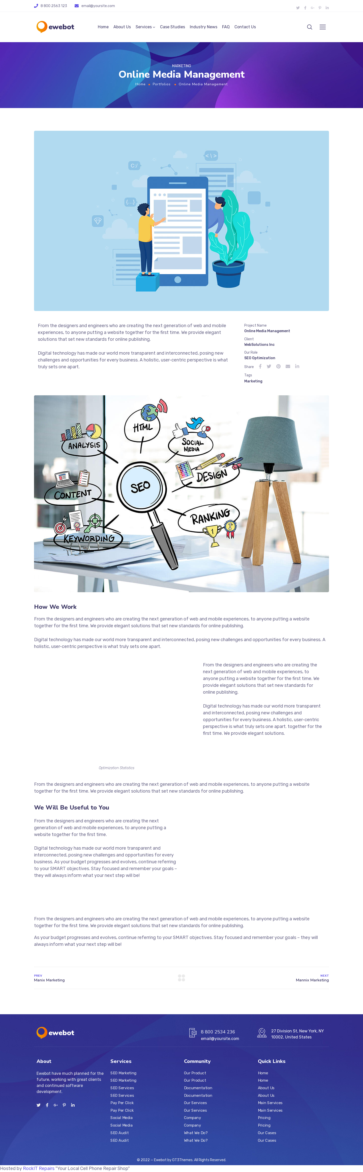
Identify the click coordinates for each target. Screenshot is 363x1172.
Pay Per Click (122, 1103)
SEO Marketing (123, 1073)
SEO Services (122, 1087)
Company (192, 1117)
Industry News (203, 26)
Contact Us (245, 26)
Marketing (253, 381)
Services (144, 26)
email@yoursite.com (98, 6)
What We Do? (195, 1132)
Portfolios (162, 84)
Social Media (121, 1117)
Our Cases (267, 1132)
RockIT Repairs (38, 1168)
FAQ (226, 26)
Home (103, 26)
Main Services (270, 1103)
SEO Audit (119, 1132)
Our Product (195, 1073)
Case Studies (172, 26)
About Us (122, 26)
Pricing (264, 1117)
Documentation (198, 1087)
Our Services (195, 1103)
